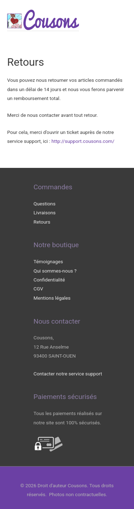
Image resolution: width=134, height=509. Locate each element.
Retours (42, 222)
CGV (38, 288)
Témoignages (48, 261)
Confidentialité (49, 280)
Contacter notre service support (68, 373)
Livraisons (45, 212)
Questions (44, 203)
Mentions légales (52, 298)
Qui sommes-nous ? (55, 271)
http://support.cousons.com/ (82, 141)
